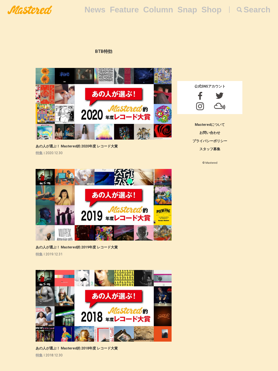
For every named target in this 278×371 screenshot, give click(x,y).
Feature (124, 9)
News (95, 9)
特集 (39, 153)
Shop (212, 9)
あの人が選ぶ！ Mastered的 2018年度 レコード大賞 (77, 348)
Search (257, 9)
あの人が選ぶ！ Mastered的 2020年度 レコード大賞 (77, 146)
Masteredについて (210, 125)
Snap (187, 9)
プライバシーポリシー (209, 141)
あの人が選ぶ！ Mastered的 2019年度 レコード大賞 (77, 247)
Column (158, 9)
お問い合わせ (209, 133)
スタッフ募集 (209, 149)
